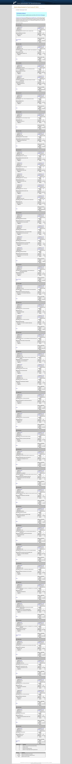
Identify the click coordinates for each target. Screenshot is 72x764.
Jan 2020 (42, 214)
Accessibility (50, 762)
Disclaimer (40, 762)
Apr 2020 (42, 114)
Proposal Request (18, 39)
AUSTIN (21, 27)
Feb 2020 (42, 65)
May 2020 (42, 46)
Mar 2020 (42, 432)
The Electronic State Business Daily (21, 17)
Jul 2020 (42, 546)
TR (19, 747)
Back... (17, 40)
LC (43, 455)
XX (19, 745)
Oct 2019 (42, 27)
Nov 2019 (42, 353)
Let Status (17, 752)
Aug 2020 (42, 152)
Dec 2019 (42, 266)
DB (43, 79)
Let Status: (39, 28)
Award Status (18, 740)
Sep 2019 (42, 489)
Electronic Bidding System (33, 17)
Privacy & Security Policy (45, 762)
